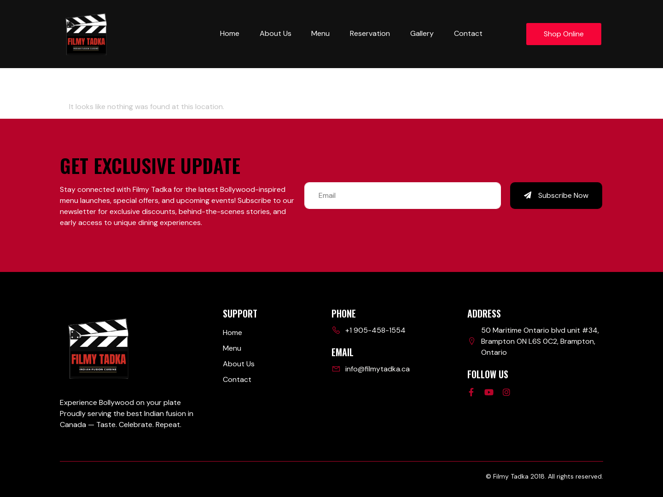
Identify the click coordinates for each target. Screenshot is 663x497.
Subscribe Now (556, 195)
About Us (275, 33)
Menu (320, 33)
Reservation (370, 33)
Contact (468, 33)
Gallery (422, 33)
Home (229, 33)
